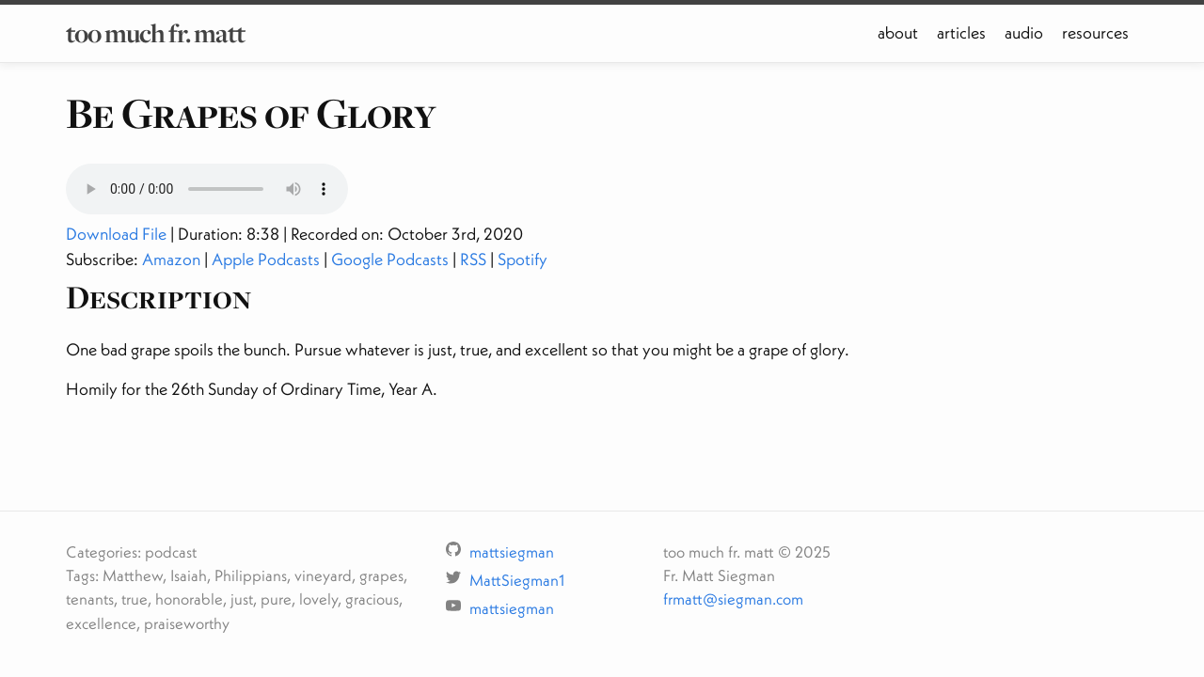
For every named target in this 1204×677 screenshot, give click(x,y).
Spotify (522, 259)
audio (1024, 32)
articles (961, 32)
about (898, 32)
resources (1095, 32)
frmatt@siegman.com (733, 598)
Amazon (171, 259)
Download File (116, 233)
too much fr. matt (155, 33)
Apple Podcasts (266, 259)
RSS (473, 259)
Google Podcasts (390, 259)
